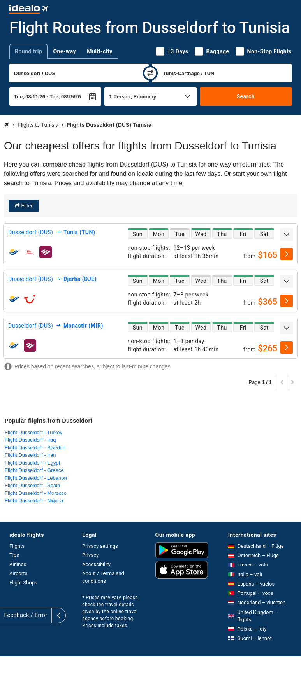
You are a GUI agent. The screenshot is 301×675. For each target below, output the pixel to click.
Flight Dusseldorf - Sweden (35, 448)
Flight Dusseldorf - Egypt (32, 463)
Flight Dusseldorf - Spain (32, 485)
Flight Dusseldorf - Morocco (36, 493)
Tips (14, 555)
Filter (26, 206)
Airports (18, 573)
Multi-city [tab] (100, 51)
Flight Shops (23, 583)
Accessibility (96, 564)
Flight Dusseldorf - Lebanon (36, 478)
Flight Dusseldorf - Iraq (30, 440)
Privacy (90, 555)
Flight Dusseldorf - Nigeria (34, 500)
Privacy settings (100, 546)
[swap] (150, 73)
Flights (17, 546)
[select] (286, 254)
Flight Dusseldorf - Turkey (33, 432)
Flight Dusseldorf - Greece (34, 470)
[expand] (286, 234)
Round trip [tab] (28, 51)
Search (245, 96)
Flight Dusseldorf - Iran (30, 455)
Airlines (17, 564)
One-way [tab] (64, 51)
